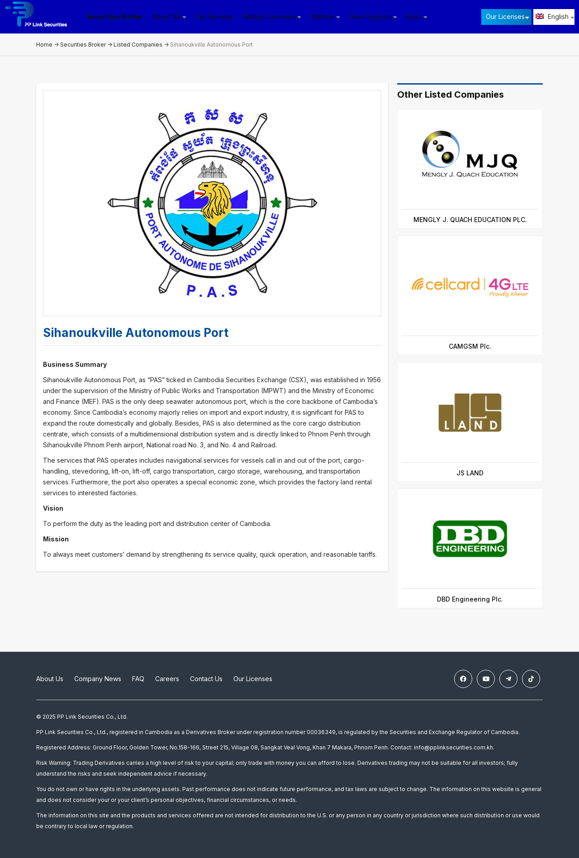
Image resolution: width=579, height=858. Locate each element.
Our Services (217, 16)
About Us (49, 679)
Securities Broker (117, 16)
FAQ (138, 679)
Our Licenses (505, 16)
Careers (167, 679)
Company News (97, 679)
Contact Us (206, 679)
